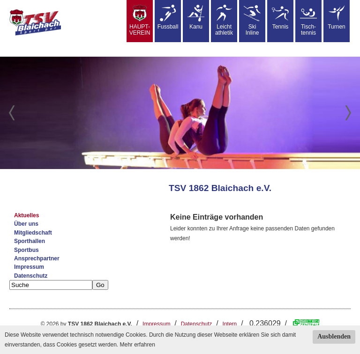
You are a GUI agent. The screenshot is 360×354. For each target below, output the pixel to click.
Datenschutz (30, 276)
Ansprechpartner (37, 258)
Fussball (168, 17)
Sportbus (26, 250)
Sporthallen (29, 241)
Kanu (196, 17)
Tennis (280, 17)
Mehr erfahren (137, 344)
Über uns (26, 224)
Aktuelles (26, 215)
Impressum (29, 267)
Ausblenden (334, 336)
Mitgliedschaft (33, 232)
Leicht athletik (224, 20)
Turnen (336, 17)
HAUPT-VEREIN (139, 20)
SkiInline (252, 20)
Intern (230, 324)
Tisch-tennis (308, 20)
